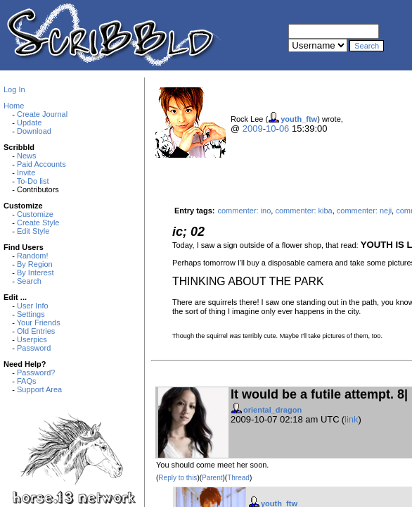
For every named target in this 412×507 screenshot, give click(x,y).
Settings (31, 314)
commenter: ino (244, 210)
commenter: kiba (303, 210)
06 (284, 128)
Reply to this (177, 478)
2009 (253, 128)
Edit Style (33, 231)
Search (29, 281)
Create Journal (42, 114)
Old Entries (36, 331)
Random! (33, 255)
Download (34, 131)
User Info (33, 305)
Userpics (32, 339)
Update (29, 122)
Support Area (39, 389)
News (27, 155)
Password (34, 348)
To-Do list (33, 181)
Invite (26, 172)
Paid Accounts (41, 164)
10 (271, 128)
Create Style (38, 222)
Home (14, 105)
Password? (36, 372)
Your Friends (38, 322)
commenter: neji (364, 210)
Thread (238, 478)
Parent (212, 478)
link (352, 419)
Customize (35, 214)
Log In (14, 89)
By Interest (35, 272)
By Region (35, 264)
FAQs (27, 381)
